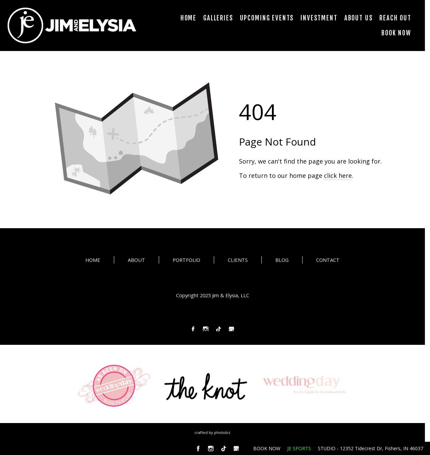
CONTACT (328, 261)
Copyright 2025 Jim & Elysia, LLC (212, 296)
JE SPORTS (299, 448)
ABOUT (136, 261)
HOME (92, 261)
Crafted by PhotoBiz (212, 432)
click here (338, 175)
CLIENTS (238, 261)
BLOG (282, 261)
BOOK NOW (266, 448)
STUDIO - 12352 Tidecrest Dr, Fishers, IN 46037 (370, 448)
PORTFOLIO (186, 261)
